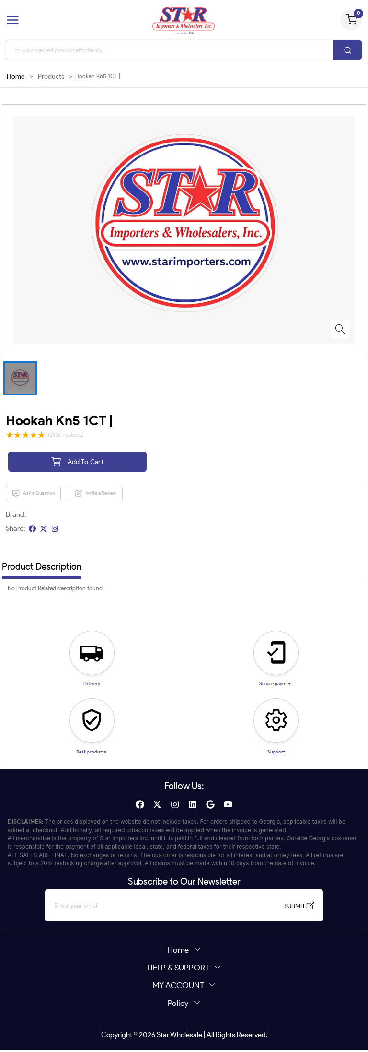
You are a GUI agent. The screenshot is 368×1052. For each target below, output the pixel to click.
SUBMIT (287, 907)
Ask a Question (33, 495)
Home (16, 76)
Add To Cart (77, 462)
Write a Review (95, 495)
